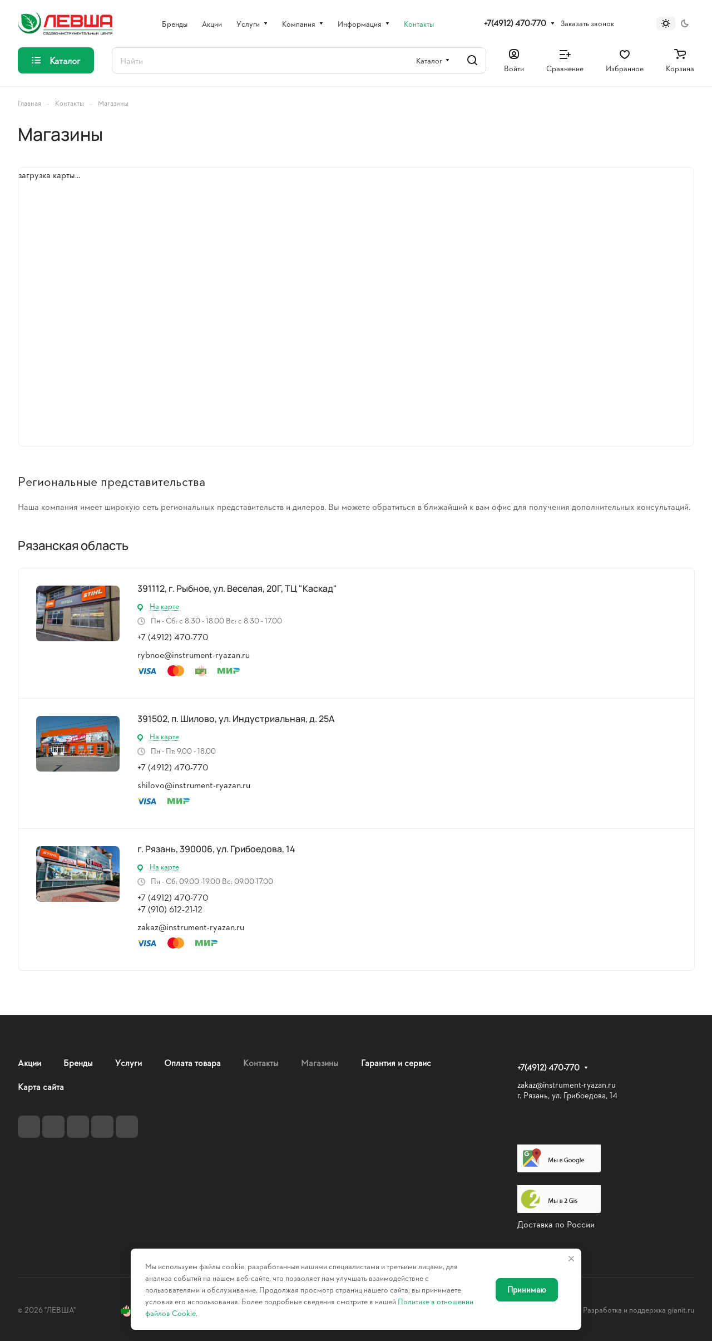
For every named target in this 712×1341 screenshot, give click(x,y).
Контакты (261, 1062)
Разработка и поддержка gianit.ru (638, 1309)
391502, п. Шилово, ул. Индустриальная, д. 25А (235, 719)
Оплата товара (192, 1062)
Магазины (320, 1062)
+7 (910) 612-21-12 (169, 908)
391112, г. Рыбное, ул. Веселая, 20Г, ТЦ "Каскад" (237, 588)
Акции (29, 1062)
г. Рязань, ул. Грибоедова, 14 (567, 1095)
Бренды (78, 1062)
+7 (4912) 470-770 (172, 636)
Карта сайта (41, 1086)
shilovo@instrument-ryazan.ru (193, 784)
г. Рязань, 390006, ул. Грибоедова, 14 (216, 849)
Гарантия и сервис (396, 1062)
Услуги (128, 1062)
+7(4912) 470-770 (515, 23)
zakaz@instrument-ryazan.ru (190, 926)
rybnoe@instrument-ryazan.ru (193, 654)
